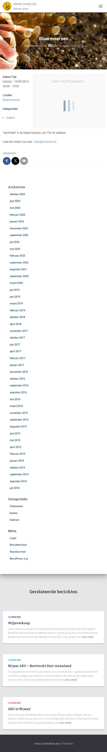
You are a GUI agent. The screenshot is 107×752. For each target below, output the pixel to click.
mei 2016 (15, 399)
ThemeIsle (67, 743)
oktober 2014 (17, 467)
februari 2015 (17, 453)
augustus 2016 (18, 392)
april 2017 (15, 351)
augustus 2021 (18, 269)
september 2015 (19, 419)
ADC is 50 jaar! (19, 709)
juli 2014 (14, 488)
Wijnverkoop (19, 623)
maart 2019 (16, 303)
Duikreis (14, 519)
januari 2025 (17, 221)
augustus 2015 (18, 426)
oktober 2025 (17, 194)
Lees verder (87, 636)
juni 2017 (15, 344)
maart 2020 (16, 283)
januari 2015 (17, 460)
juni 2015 (15, 433)
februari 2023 (17, 255)
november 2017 (19, 331)
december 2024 (19, 228)
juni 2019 (15, 296)
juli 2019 (14, 289)
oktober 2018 (17, 317)
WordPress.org (19, 558)
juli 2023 (14, 242)
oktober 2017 (17, 337)
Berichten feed (18, 544)
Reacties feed (18, 551)
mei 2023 (15, 249)
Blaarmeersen (11, 99)
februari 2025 (17, 214)
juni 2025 (15, 201)
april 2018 (15, 324)
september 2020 (19, 276)
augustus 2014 (18, 481)
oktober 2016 (17, 378)
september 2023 (19, 235)
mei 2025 (15, 207)
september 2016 (19, 385)
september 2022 (19, 262)
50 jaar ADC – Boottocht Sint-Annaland (39, 666)
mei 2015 (15, 440)
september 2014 (19, 474)
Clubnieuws (16, 506)
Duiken (11, 118)
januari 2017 (17, 365)
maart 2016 (16, 406)
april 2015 (15, 447)
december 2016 (19, 371)
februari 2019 (17, 310)
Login (13, 538)
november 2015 (19, 413)
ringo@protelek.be (45, 141)
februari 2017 (17, 358)
